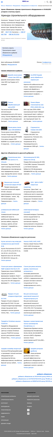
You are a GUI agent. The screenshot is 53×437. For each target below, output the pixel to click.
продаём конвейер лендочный (11, 348)
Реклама (29, 403)
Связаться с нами (40, 431)
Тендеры (29, 406)
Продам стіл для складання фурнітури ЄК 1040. (11, 296)
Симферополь (46, 62)
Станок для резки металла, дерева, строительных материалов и (32, 269)
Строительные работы (7, 399)
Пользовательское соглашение (23, 433)
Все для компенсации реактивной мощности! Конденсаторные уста (31, 296)
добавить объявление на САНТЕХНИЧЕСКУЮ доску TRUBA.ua (32, 379)
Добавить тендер (6, 423)
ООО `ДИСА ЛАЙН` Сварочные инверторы (34, 185)
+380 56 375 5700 (13, 34)
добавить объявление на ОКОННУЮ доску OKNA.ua (35, 376)
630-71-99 (9, 32)
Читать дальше (28, 96)
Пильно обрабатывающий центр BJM (14, 105)
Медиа (3, 416)
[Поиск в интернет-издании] (47, 2)
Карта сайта (34, 433)
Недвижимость (5, 413)
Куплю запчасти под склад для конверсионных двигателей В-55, (11, 244)
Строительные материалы (8, 396)
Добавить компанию (33, 396)
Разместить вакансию (33, 399)
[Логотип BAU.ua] (25, 1)
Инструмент (4, 403)
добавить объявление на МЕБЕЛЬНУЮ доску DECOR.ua (34, 381)
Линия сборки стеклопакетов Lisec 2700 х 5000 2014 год (37, 105)
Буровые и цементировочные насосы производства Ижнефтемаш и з (33, 324)
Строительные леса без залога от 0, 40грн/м (11, 160)
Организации (5, 420)
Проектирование (6, 409)
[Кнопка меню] (2, 2)
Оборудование (7, 55)
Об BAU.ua (33, 431)
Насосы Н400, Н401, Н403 (32, 241)
